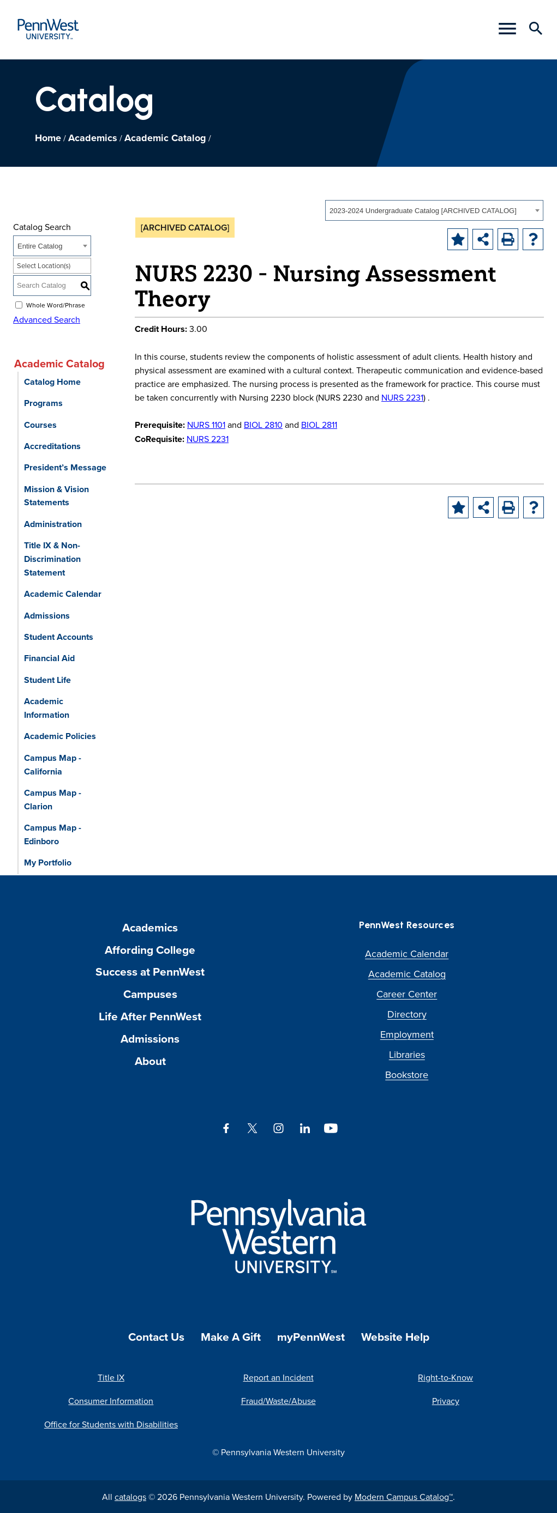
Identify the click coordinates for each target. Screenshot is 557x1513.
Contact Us (156, 1336)
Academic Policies (60, 736)
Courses (40, 425)
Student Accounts (58, 637)
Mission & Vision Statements (56, 496)
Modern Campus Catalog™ (404, 1497)
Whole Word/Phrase (55, 304)
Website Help (395, 1336)
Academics (92, 138)
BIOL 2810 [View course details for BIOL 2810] (263, 425)
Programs (43, 403)
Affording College (150, 949)
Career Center (406, 994)
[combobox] (434, 210)
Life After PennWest (150, 1016)
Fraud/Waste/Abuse (278, 1401)
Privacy (445, 1401)
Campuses (150, 993)
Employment (407, 1034)
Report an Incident (278, 1377)
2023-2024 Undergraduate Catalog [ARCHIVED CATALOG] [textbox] (423, 211)
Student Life (47, 680)
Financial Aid (49, 658)
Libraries (407, 1054)
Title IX (111, 1377)
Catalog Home (52, 382)
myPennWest (311, 1336)
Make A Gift (231, 1336)
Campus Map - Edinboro (52, 834)
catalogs (130, 1497)
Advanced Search (46, 319)
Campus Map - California (52, 765)
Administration (53, 524)
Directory (407, 1014)
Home (48, 138)
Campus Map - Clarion (52, 799)
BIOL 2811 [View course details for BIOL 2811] (319, 425)
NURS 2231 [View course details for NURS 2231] (402, 397)
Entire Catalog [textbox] (39, 246)
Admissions (47, 615)
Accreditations (52, 446)
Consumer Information (110, 1401)
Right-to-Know (445, 1377)
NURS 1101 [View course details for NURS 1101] (206, 425)
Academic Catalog (165, 138)
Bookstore (406, 1074)
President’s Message (65, 467)
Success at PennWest (150, 971)
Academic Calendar (62, 594)
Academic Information (46, 708)
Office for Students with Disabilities (111, 1424)
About (150, 1060)
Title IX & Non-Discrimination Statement (52, 559)
